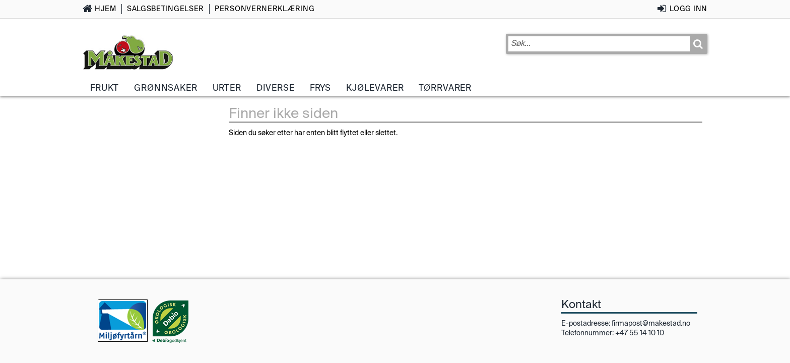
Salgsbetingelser (165, 8)
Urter (227, 87)
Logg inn (688, 8)
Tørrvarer (445, 87)
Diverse (275, 87)
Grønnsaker (165, 87)
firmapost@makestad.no (651, 323)
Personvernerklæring (264, 8)
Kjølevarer (375, 87)
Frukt (104, 87)
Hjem (105, 8)
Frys (320, 87)
